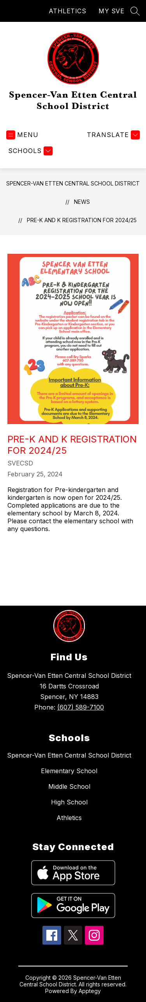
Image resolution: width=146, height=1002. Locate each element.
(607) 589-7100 (80, 707)
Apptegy (90, 991)
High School (69, 802)
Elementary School (69, 771)
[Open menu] (22, 135)
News (82, 201)
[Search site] (135, 11)
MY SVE (111, 11)
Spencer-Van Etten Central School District (73, 183)
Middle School (69, 786)
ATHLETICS (67, 11)
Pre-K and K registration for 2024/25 (82, 220)
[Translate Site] (112, 135)
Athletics (69, 818)
